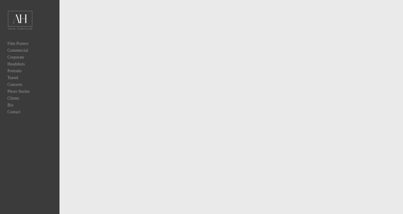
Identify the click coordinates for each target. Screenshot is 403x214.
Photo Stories (18, 97)
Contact (14, 117)
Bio (10, 110)
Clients (13, 104)
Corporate (15, 63)
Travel (12, 83)
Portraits (14, 76)
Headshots (16, 69)
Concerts (14, 90)
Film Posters (17, 49)
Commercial (17, 56)
